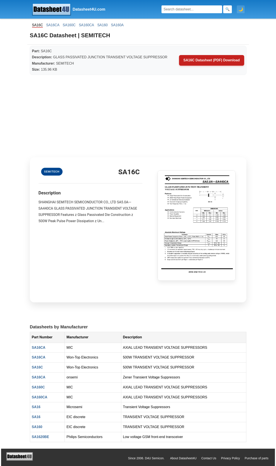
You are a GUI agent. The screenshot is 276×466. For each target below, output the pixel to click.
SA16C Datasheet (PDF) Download (211, 60)
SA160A (117, 25)
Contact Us (208, 458)
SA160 (102, 25)
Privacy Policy (230, 458)
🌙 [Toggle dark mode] (240, 9)
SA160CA (86, 25)
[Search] (191, 9)
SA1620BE (40, 437)
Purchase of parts (256, 458)
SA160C (69, 25)
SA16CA (52, 25)
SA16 (36, 407)
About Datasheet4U (183, 458)
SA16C (37, 367)
